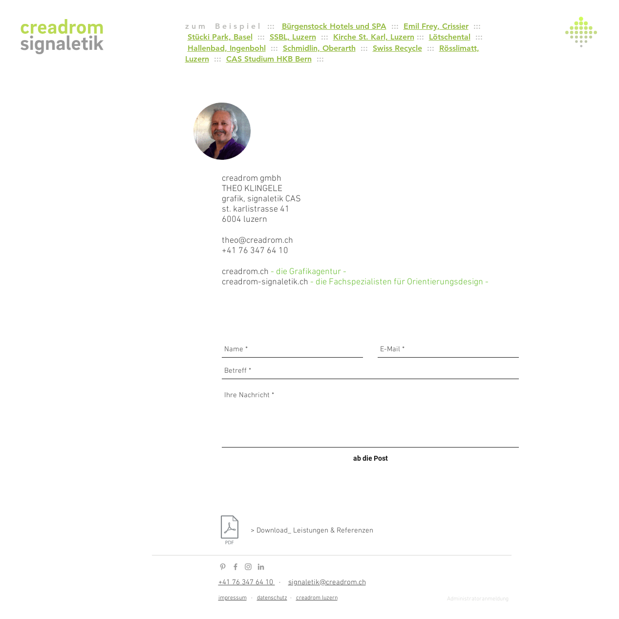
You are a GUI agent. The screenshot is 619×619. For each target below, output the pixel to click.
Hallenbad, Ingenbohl (227, 48)
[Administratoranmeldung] (477, 599)
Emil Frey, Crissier (436, 26)
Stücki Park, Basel (220, 37)
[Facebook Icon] (235, 566)
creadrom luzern (317, 598)
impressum (232, 598)
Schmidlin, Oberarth (319, 48)
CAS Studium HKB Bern (269, 59)
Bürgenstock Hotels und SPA (334, 26)
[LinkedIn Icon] (260, 566)
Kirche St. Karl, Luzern (373, 37)
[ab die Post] (370, 459)
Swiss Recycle (397, 48)
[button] (581, 32)
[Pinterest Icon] (222, 566)
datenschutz (272, 598)
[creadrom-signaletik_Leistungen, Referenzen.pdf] (229, 531)
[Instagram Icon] (248, 566)
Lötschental (449, 37)
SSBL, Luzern (293, 37)
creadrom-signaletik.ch (265, 282)
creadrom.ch (245, 272)
